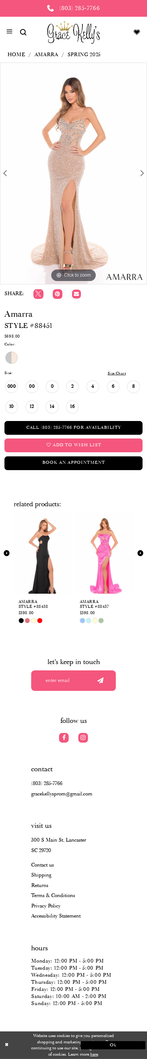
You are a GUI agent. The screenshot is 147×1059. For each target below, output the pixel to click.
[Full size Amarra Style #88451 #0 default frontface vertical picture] (73, 173)
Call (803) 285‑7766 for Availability (73, 427)
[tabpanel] (73, 173)
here (94, 1054)
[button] (9, 32)
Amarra (46, 55)
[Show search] (23, 32)
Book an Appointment (73, 462)
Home (16, 55)
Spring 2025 (84, 55)
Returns (39, 886)
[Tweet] (38, 294)
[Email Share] (76, 294)
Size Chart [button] (117, 373)
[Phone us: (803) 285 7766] (73, 8)
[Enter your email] (73, 680)
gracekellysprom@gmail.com (61, 794)
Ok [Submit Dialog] (113, 1045)
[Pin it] (57, 294)
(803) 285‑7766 (46, 784)
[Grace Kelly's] (73, 32)
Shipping (41, 875)
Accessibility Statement (56, 916)
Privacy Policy (46, 906)
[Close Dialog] (33, 1045)
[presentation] (43, 553)
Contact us (42, 865)
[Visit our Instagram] (83, 738)
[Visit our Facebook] (64, 738)
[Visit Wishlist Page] (137, 32)
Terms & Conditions (53, 896)
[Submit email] (100, 680)
